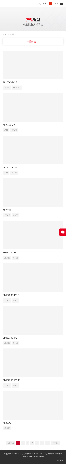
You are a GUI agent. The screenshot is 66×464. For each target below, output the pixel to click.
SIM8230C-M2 (10, 252)
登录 (45, 3)
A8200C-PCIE (10, 82)
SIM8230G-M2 (10, 338)
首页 (5, 34)
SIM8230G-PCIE (11, 380)
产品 (12, 34)
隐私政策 (60, 460)
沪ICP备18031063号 (36, 457)
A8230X (7, 210)
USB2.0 (14, 130)
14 (47, 443)
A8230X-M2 (9, 125)
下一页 (55, 443)
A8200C (7, 423)
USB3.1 (7, 88)
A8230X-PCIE (10, 167)
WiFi (6, 130)
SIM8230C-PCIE (11, 295)
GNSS (15, 215)
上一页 (11, 443)
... (42, 443)
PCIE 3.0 (16, 88)
